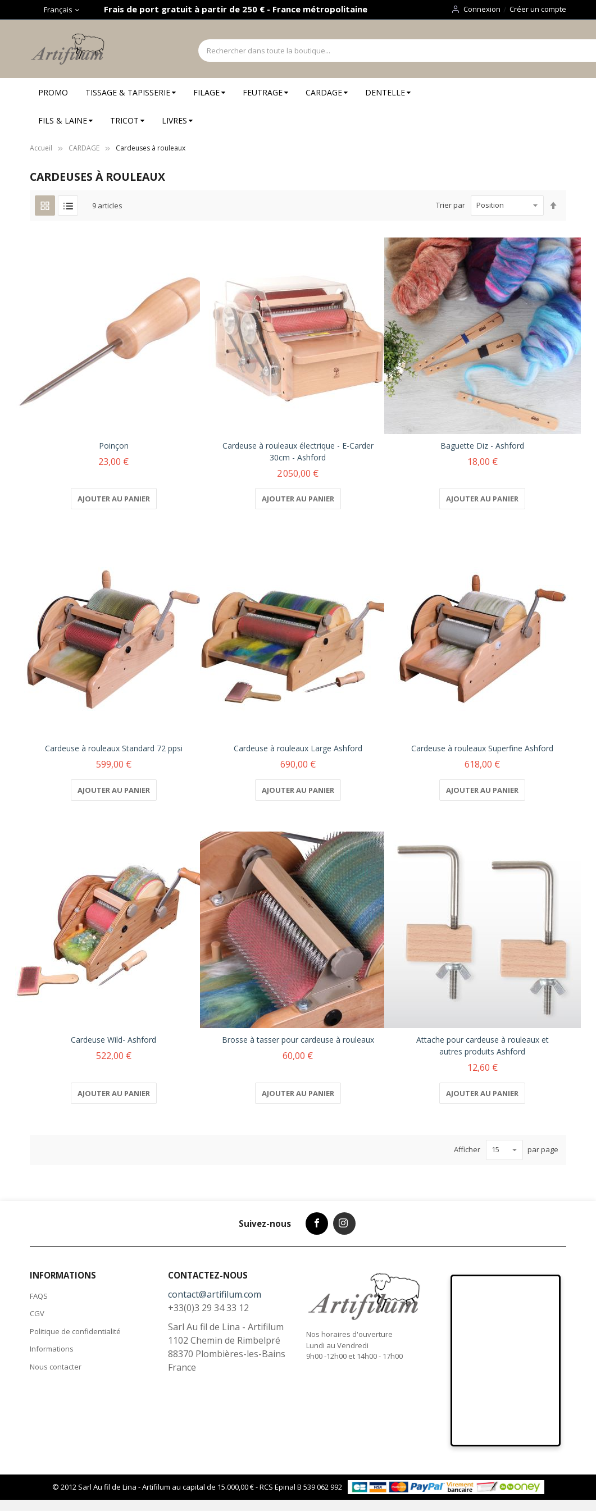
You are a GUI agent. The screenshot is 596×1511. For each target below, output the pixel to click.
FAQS (39, 1296)
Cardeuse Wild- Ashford (113, 1039)
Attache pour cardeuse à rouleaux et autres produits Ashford (482, 1045)
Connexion (482, 9)
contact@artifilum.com (214, 1294)
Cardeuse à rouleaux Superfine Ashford (482, 748)
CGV (37, 1313)
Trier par (450, 205)
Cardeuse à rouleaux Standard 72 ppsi (114, 748)
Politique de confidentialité (75, 1331)
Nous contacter (55, 1367)
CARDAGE (84, 148)
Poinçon (114, 445)
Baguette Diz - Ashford (482, 445)
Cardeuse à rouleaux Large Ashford (298, 748)
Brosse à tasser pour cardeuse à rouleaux (298, 1039)
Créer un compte (537, 9)
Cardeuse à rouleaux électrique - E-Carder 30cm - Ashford (298, 451)
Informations (52, 1349)
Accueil (41, 148)
